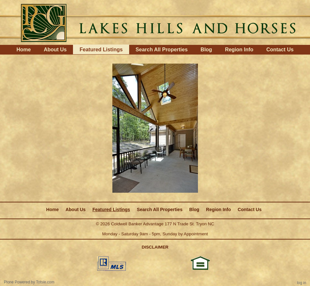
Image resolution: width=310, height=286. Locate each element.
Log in (301, 283)
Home (23, 49)
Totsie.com (45, 282)
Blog (206, 49)
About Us (55, 49)
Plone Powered (17, 282)
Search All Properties (162, 49)
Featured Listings (100, 49)
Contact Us (280, 49)
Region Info (239, 49)
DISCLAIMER (155, 247)
